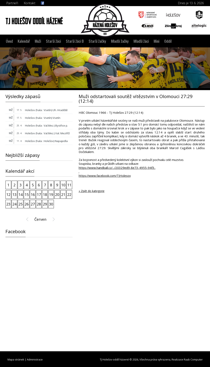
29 (45, 204)
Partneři (12, 3)
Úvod (9, 41)
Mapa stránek (16, 359)
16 (33, 194)
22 (69, 194)
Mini (156, 41)
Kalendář (24, 41)
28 (39, 204)
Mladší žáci (141, 41)
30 (51, 204)
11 (69, 184)
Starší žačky (97, 41)
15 (27, 194)
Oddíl (168, 41)
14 (20, 194)
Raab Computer (193, 359)
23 (8, 204)
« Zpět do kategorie (91, 191)
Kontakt (29, 3)
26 (27, 204)
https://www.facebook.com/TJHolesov (105, 176)
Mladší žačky (120, 41)
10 (63, 184)
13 (14, 194)
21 (63, 194)
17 (39, 194)
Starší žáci (53, 41)
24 (14, 204)
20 (57, 194)
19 (51, 194)
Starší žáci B (75, 41)
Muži (38, 41)
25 (20, 204)
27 (33, 204)
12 (8, 194)
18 (45, 194)
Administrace (35, 359)
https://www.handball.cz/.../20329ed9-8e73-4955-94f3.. (117, 168)
